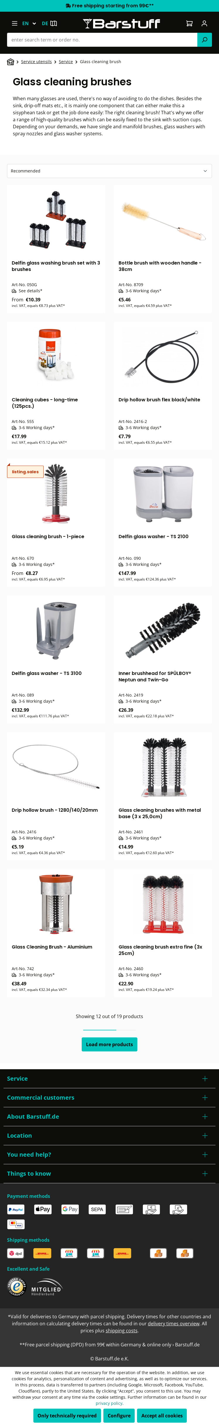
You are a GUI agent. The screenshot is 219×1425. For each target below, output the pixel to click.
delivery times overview (173, 1323)
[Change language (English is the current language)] (32, 23)
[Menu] (14, 23)
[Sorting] (109, 171)
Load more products (109, 1044)
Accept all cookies (162, 1415)
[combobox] (102, 40)
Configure (119, 1415)
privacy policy (109, 1403)
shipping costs (122, 1330)
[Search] (204, 40)
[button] (109, 1078)
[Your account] (204, 23)
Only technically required (67, 1415)
